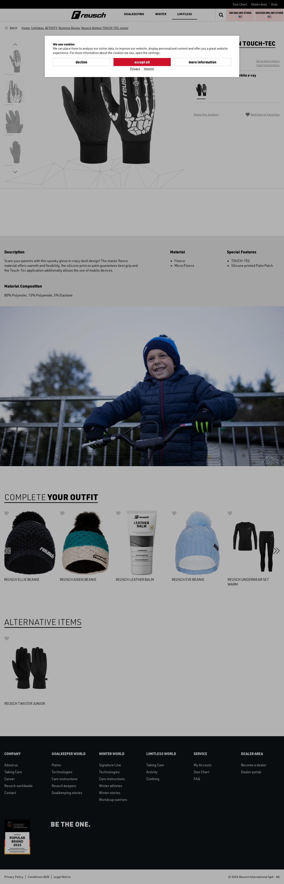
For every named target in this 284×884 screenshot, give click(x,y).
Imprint (149, 68)
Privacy (135, 68)
